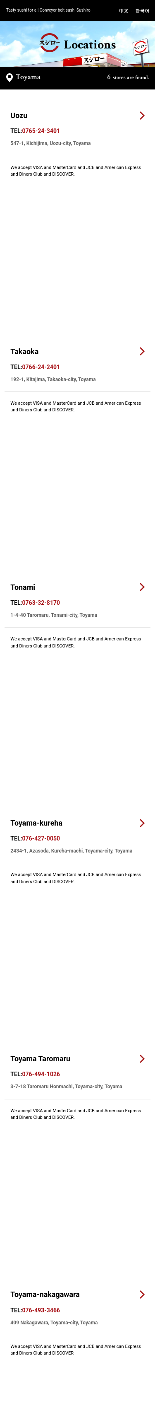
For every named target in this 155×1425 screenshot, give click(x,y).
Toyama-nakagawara (45, 637)
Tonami (22, 324)
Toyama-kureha (36, 428)
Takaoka (24, 219)
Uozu (18, 115)
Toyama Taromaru (40, 532)
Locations (77, 43)
